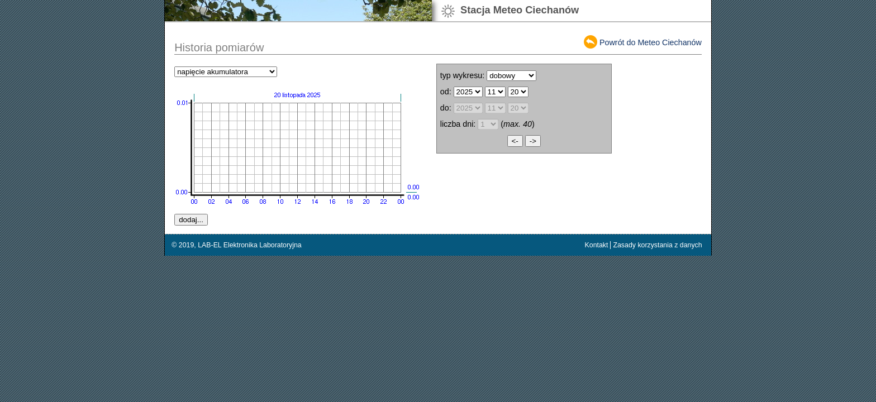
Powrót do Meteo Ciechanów (650, 42)
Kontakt (596, 245)
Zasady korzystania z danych (657, 245)
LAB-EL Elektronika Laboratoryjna (250, 245)
